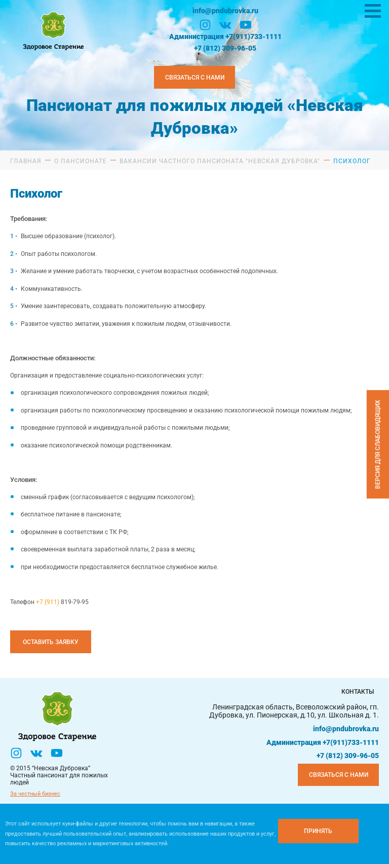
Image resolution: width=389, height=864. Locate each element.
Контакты (357, 691)
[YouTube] (246, 25)
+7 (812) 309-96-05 (225, 48)
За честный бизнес (35, 794)
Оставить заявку (51, 642)
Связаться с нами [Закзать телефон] (194, 77)
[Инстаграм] (205, 25)
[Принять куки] (318, 831)
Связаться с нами (338, 774)
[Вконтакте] (225, 25)
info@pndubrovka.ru (225, 11)
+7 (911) (48, 602)
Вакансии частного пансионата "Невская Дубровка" (220, 161)
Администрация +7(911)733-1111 (225, 36)
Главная (26, 161)
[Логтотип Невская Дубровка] (52, 30)
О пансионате (80, 161)
